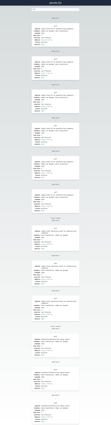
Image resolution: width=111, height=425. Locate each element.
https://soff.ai (46, 40)
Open (42, 44)
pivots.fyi (55, 2)
